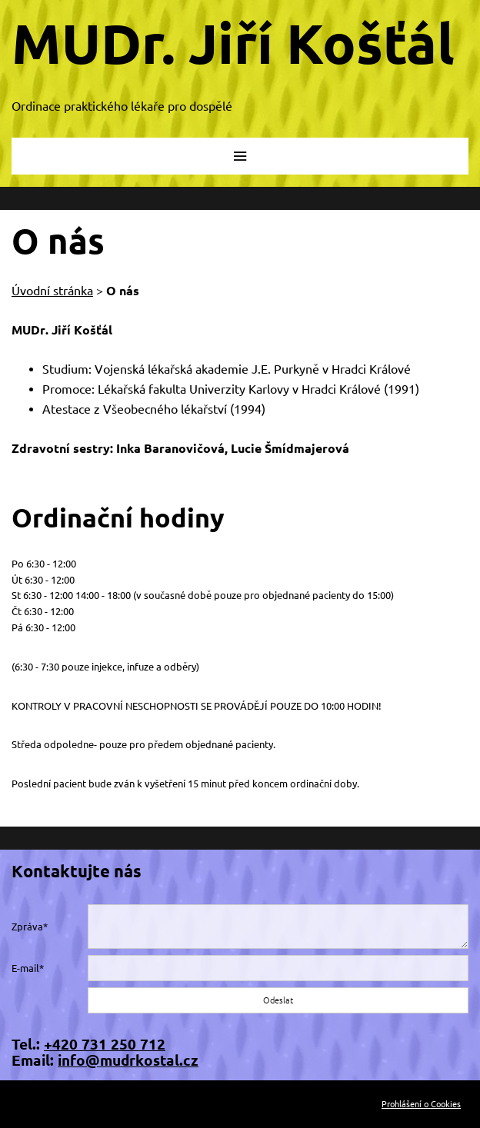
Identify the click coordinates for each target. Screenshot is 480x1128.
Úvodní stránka (52, 291)
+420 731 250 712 (104, 1044)
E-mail (25, 968)
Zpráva (27, 926)
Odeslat (278, 1000)
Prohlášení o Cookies (421, 1104)
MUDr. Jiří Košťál (233, 43)
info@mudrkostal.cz (128, 1060)
